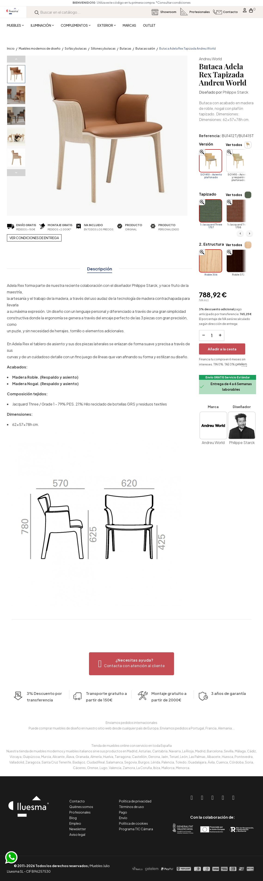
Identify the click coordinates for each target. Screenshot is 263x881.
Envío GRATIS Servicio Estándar (227, 377)
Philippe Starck (235, 92)
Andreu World (210, 58)
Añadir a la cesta (222, 349)
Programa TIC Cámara (136, 829)
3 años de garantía (228, 707)
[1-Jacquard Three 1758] (237, 210)
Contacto (77, 801)
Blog (73, 818)
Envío (123, 818)
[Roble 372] (237, 261)
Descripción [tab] (99, 268)
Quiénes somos (81, 807)
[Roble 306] (210, 261)
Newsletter (77, 829)
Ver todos (234, 145)
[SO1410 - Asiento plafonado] (210, 160)
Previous (16, 59)
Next (16, 172)
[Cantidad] (211, 335)
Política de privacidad (135, 801)
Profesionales (80, 812)
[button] (131, 663)
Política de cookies (133, 823)
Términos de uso (131, 807)
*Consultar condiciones (133, 2)
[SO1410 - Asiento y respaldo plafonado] (237, 160)
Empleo (75, 823)
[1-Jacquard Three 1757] (210, 210)
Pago (123, 812)
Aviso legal (77, 834)
